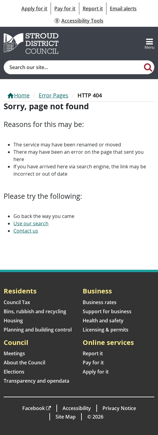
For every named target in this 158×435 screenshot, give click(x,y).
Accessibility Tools (82, 20)
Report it (93, 8)
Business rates (100, 302)
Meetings (14, 353)
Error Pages (53, 95)
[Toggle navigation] (149, 43)
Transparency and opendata (36, 380)
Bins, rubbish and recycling (35, 311)
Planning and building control (38, 329)
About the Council (24, 362)
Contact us (25, 230)
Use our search (30, 223)
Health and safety (103, 320)
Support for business (107, 311)
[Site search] (73, 67)
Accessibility (77, 408)
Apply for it (34, 8)
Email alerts (123, 8)
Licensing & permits (105, 329)
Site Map (66, 416)
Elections (14, 371)
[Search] (148, 67)
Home (22, 95)
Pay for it (64, 8)
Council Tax (17, 302)
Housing (13, 320)
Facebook (33, 408)
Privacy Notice (119, 408)
